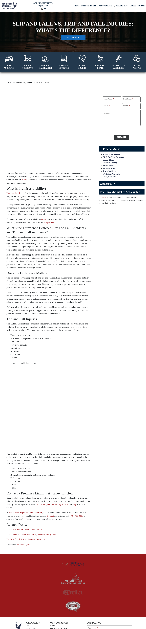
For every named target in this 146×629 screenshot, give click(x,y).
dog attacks (49, 185)
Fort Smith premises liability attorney (53, 431)
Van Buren (55, 574)
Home (77, 6)
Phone (126, 106)
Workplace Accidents (112, 174)
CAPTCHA (107, 128)
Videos (133, 6)
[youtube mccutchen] (45, 9)
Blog (27, 563)
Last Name (128, 99)
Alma (53, 572)
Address (91, 575)
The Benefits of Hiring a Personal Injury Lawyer (27, 465)
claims (24, 143)
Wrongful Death (110, 177)
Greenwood (71, 572)
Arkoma (69, 574)
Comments (92, 582)
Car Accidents (109, 159)
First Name (109, 99)
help (74, 431)
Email (107, 106)
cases (43, 182)
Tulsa (53, 582)
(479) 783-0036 (76, 442)
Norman (54, 577)
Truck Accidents (110, 171)
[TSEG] (73, 623)
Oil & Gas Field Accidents (114, 156)
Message (107, 113)
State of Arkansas (55, 586)
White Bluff (71, 582)
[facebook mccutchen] (39, 9)
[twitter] (28, 577)
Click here (102, 198)
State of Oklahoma (70, 586)
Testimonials (30, 560)
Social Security (109, 168)
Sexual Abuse (108, 165)
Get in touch (73, 37)
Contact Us (30, 568)
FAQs (126, 6)
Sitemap (103, 619)
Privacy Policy (94, 619)
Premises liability (13, 156)
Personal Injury (23, 470)
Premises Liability (110, 162)
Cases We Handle (88, 6)
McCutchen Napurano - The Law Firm (25, 439)
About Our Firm (106, 6)
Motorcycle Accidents (112, 153)
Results (119, 6)
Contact (141, 6)
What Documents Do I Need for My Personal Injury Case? (31, 460)
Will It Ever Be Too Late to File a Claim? (24, 455)
